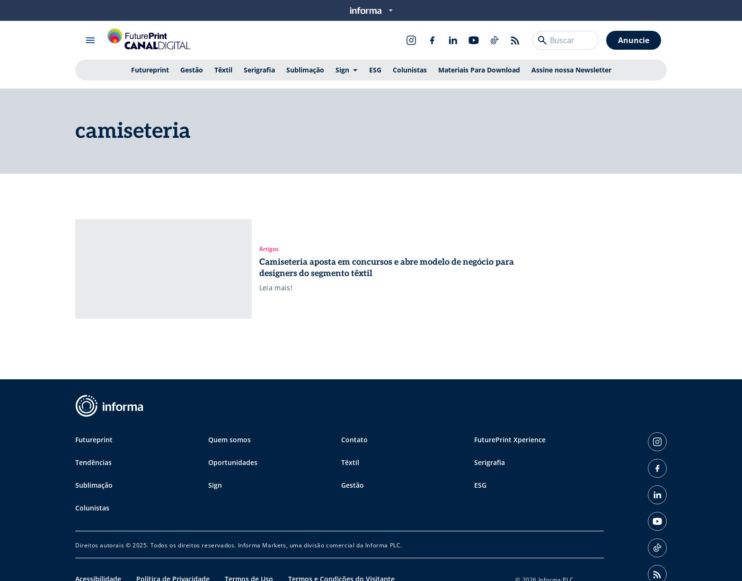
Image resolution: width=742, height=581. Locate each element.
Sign (342, 69)
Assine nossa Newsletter (571, 69)
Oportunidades (232, 462)
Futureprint (150, 69)
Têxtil (223, 69)
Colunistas (410, 69)
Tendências (93, 462)
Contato (354, 439)
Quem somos (229, 439)
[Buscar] (542, 40)
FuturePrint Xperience (510, 439)
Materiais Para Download (479, 69)
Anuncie (633, 40)
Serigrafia (259, 69)
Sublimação (305, 69)
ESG (375, 69)
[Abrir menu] (90, 40)
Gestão (191, 69)
